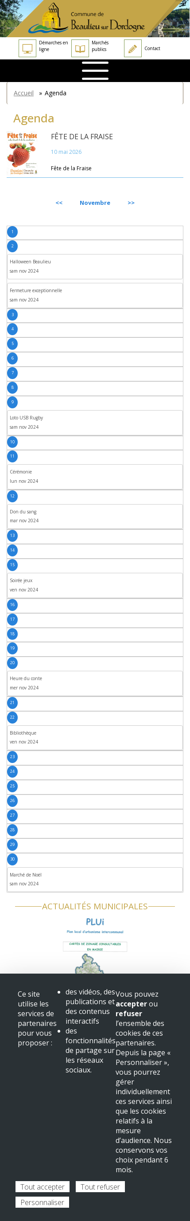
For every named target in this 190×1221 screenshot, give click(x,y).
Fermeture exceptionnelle (36, 290)
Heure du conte (26, 678)
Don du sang (23, 512)
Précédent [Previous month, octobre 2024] (30, 203)
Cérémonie (21, 472)
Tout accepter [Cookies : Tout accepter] (42, 1187)
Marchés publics (90, 48)
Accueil (24, 93)
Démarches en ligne (43, 48)
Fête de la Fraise (82, 136)
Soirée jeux (21, 580)
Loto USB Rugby (26, 418)
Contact (142, 48)
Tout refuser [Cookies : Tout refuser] (100, 1187)
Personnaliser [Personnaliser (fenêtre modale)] (42, 1202)
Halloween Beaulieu (30, 261)
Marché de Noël (26, 875)
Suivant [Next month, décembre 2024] (163, 203)
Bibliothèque (23, 733)
